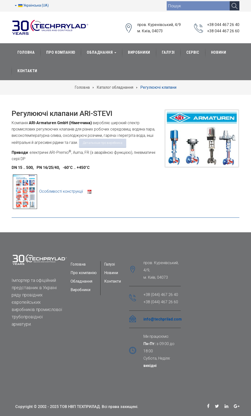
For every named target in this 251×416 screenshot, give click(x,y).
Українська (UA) (32, 5)
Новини (218, 52)
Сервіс (192, 52)
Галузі (168, 52)
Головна (26, 52)
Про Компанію (60, 52)
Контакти (27, 71)
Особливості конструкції (52, 191)
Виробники (139, 52)
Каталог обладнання (115, 87)
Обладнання (101, 52)
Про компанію (84, 272)
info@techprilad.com (162, 319)
